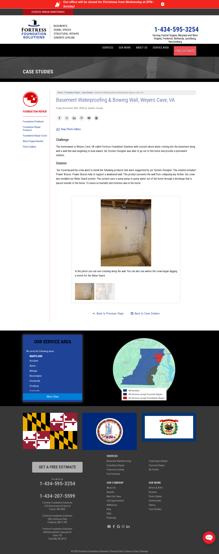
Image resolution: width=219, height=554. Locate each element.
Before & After (156, 483)
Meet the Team (114, 492)
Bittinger (33, 366)
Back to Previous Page (108, 309)
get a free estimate (57, 463)
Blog (109, 505)
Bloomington (36, 372)
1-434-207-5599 (57, 492)
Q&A (109, 509)
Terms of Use (131, 547)
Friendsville (35, 377)
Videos (152, 500)
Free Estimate (185, 48)
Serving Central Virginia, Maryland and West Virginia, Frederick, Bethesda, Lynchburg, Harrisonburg (175, 38)
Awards (110, 488)
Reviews (153, 488)
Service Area (158, 48)
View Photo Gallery (68, 125)
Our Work (113, 48)
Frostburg (34, 382)
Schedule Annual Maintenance (48, 12)
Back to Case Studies (145, 309)
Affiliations (112, 500)
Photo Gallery (29, 142)
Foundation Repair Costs (35, 131)
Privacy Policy (117, 547)
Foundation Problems (33, 117)
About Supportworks (33, 136)
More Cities (53, 392)
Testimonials (155, 496)
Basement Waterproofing (119, 456)
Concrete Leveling (115, 465)
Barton (33, 361)
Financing (111, 513)
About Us (134, 48)
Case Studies (155, 505)
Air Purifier (154, 465)
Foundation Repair (35, 107)
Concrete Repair (156, 461)
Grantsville (35, 387)
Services (91, 48)
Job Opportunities (115, 496)
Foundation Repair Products (32, 124)
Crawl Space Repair (158, 456)
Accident (34, 356)
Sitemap (144, 547)
